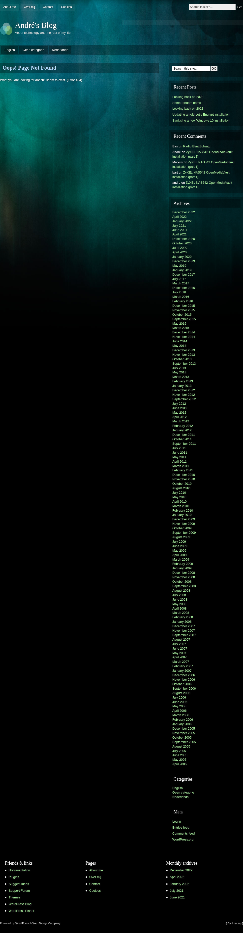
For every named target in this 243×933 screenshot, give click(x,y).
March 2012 (180, 421)
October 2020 (182, 243)
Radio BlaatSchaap (196, 146)
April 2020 (179, 252)
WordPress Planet (21, 911)
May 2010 (179, 497)
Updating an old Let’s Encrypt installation (201, 114)
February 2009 (182, 564)
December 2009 (183, 519)
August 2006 (181, 693)
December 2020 (183, 239)
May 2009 (179, 550)
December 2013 (183, 350)
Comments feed (183, 833)
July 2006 (179, 697)
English (9, 50)
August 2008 (181, 590)
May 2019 (179, 265)
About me (9, 7)
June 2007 (179, 648)
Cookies (66, 7)
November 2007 (183, 630)
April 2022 (179, 217)
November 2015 (183, 310)
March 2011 (180, 466)
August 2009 (181, 537)
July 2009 (179, 541)
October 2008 (182, 581)
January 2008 (182, 621)
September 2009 (184, 532)
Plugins (14, 877)
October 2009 (182, 528)
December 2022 (183, 212)
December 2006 (183, 675)
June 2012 (179, 408)
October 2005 (182, 737)
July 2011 (179, 448)
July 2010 (179, 492)
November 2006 (183, 679)
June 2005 (179, 755)
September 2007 (184, 635)
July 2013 (179, 368)
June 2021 (179, 230)
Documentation (19, 870)
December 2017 (183, 274)
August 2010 (181, 488)
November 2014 (183, 337)
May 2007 (179, 653)
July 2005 (179, 751)
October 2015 (182, 314)
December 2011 (183, 435)
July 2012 (179, 403)
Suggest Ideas (19, 884)
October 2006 (182, 684)
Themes (14, 897)
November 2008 (183, 577)
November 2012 (183, 395)
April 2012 (179, 417)
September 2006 (184, 688)
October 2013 (182, 359)
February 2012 (182, 426)
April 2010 (179, 501)
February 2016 (182, 301)
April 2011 (179, 461)
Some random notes (186, 103)
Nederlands (60, 50)
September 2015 (184, 319)
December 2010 (183, 475)
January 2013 (182, 386)
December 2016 (183, 288)
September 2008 (184, 586)
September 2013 (184, 363)
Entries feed (180, 827)
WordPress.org (182, 839)
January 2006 (182, 724)
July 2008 (179, 595)
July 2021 (179, 225)
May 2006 (179, 706)
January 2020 (182, 257)
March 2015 (180, 328)
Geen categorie (33, 50)
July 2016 (179, 292)
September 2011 (184, 443)
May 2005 (179, 759)
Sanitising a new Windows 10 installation (200, 120)
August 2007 (181, 639)
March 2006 (180, 715)
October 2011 (182, 439)
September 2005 (184, 742)
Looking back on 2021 (187, 108)
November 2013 (183, 354)
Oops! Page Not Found (29, 68)
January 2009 (182, 568)
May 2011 (179, 457)
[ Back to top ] (234, 923)
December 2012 (183, 390)
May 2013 (179, 372)
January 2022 (182, 221)
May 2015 (179, 323)
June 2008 (179, 599)
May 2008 (179, 604)
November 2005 (183, 733)
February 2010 (182, 510)
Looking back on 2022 (187, 97)
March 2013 (180, 377)
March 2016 (180, 297)
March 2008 (180, 613)
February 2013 (182, 381)
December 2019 (183, 261)
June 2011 (179, 452)
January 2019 (182, 270)
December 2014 (183, 332)
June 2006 (179, 702)
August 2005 (181, 746)
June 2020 (179, 248)
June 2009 (179, 546)
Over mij (29, 7)
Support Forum (19, 890)
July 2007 (179, 644)
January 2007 (182, 670)
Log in (176, 821)
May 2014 (179, 346)
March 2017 (180, 283)
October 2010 (182, 484)
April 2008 (179, 608)
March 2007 (180, 662)
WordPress (22, 923)
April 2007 (179, 657)
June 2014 (179, 341)
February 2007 (182, 666)
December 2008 (183, 573)
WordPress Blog (20, 904)
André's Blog (36, 25)
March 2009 (180, 559)
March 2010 (180, 506)
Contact (48, 7)
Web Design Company (46, 923)
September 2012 (184, 399)
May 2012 (179, 412)
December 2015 (183, 306)
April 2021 (179, 234)
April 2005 (179, 764)
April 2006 (179, 710)
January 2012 (182, 430)
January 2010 (182, 515)
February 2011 (182, 470)
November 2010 (183, 479)
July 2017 (179, 279)
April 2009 (179, 555)
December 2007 (183, 626)
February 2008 (182, 617)
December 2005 (183, 728)
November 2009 (183, 524)
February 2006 (182, 719)
